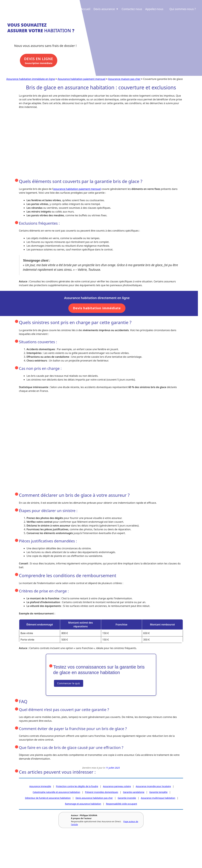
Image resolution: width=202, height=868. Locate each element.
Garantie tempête (158, 792)
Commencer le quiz (68, 684)
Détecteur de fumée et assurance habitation (48, 798)
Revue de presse (54, 850)
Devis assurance (106, 9)
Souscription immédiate (41, 62)
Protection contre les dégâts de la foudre (77, 786)
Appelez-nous (154, 9)
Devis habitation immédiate (97, 308)
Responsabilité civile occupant (121, 804)
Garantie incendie (127, 798)
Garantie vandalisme (133, 792)
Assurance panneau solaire (117, 786)
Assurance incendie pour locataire (153, 786)
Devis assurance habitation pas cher (94, 798)
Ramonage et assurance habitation (83, 804)
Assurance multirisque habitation (158, 798)
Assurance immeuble (40, 786)
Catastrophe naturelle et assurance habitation (56, 792)
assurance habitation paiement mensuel (77, 189)
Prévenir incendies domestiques (101, 792)
